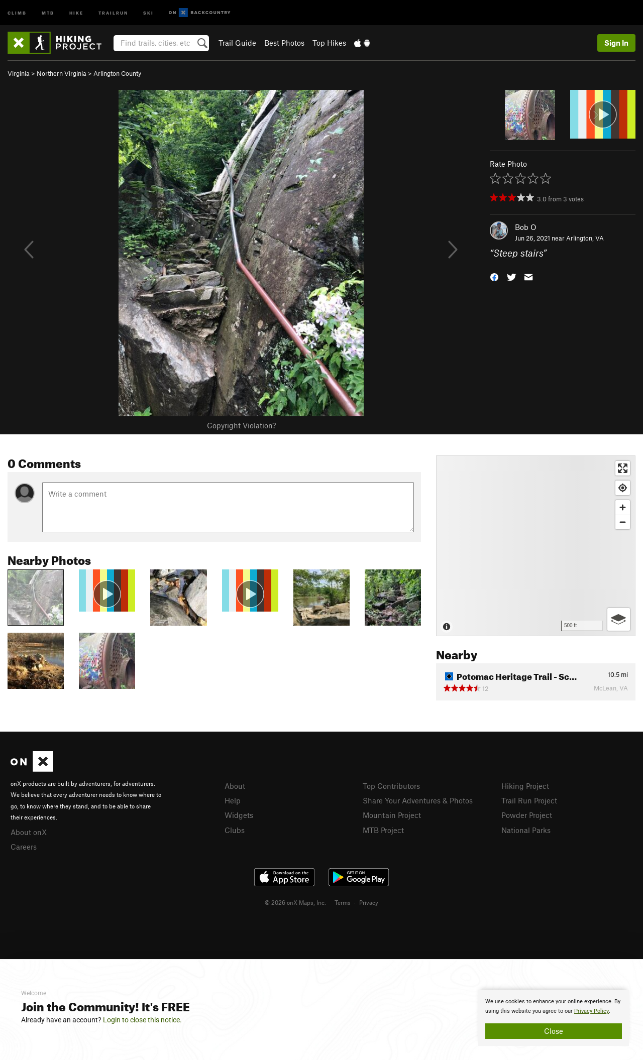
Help (233, 800)
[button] (494, 276)
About (235, 785)
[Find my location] (622, 488)
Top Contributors (391, 785)
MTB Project (383, 830)
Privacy (368, 902)
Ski (148, 12)
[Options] (618, 619)
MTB (48, 12)
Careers (24, 846)
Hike (76, 12)
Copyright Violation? (241, 425)
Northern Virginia (61, 73)
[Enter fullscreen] (622, 468)
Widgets (239, 814)
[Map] (536, 546)
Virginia (19, 73)
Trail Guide (237, 42)
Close (553, 1030)
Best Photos (284, 42)
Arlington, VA (585, 238)
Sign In (616, 42)
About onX (29, 832)
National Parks (526, 830)
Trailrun (113, 12)
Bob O (526, 226)
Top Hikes (329, 42)
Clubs (235, 830)
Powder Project (526, 814)
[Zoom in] (622, 507)
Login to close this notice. (142, 1020)
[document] (553, 1018)
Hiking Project (525, 785)
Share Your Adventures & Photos (418, 800)
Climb (17, 12)
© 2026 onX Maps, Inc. (295, 902)
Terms (343, 902)
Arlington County (117, 73)
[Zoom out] (622, 522)
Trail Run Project (529, 800)
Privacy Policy (591, 1011)
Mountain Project (392, 814)
